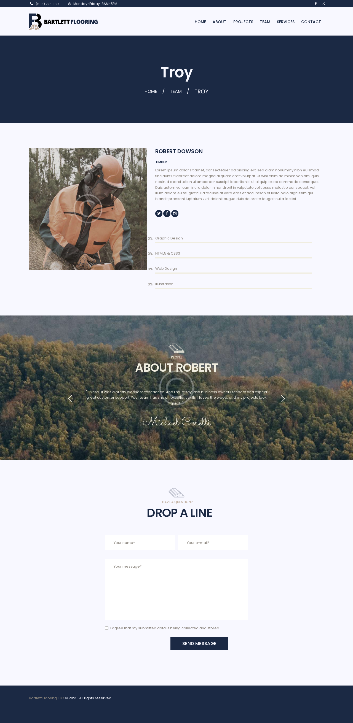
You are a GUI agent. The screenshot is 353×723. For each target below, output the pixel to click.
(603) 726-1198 (47, 4)
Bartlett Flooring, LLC (46, 698)
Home (149, 91)
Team (177, 91)
